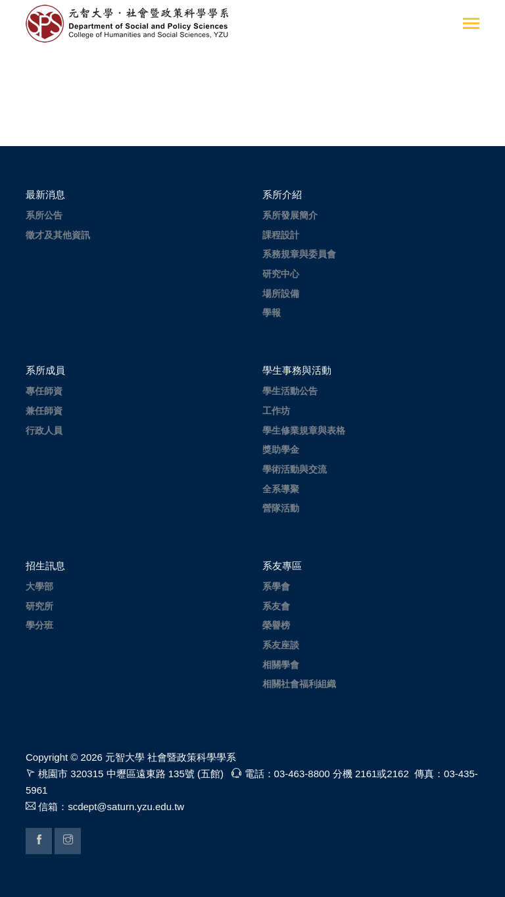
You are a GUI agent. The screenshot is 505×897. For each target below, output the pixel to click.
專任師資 (44, 391)
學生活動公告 (290, 391)
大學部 (39, 586)
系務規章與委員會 (299, 254)
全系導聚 (280, 489)
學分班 (39, 625)
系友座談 (280, 645)
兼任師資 (44, 410)
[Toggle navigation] (471, 25)
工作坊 (276, 410)
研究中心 (280, 274)
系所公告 (44, 215)
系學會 (276, 586)
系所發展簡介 (290, 215)
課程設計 (280, 235)
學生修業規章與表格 (303, 430)
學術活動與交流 (294, 469)
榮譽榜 (276, 625)
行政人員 (44, 430)
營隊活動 (280, 508)
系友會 (276, 606)
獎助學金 (280, 449)
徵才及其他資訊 (58, 235)
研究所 (39, 606)
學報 (271, 312)
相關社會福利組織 (299, 684)
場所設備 (280, 293)
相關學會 (280, 664)
